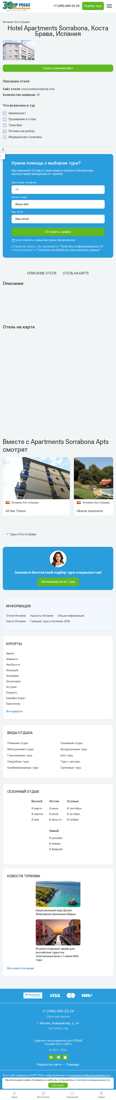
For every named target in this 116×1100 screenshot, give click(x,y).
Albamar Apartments (90, 511)
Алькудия (12, 670)
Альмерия (12, 675)
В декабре (56, 838)
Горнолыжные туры (19, 755)
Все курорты (14, 711)
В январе (55, 843)
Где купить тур (58, 1028)
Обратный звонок (58, 1017)
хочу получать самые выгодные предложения (43, 240)
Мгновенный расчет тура (58, 581)
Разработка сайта (49, 1065)
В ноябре (73, 819)
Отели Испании (16, 615)
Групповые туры (70, 767)
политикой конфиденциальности (92, 1080)
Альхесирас (13, 681)
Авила (10, 653)
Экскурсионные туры (73, 749)
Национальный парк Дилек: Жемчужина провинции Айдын (56, 912)
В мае (35, 819)
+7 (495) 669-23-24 (66, 6)
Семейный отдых (71, 743)
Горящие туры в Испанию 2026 (50, 621)
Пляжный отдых (17, 743)
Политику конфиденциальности (82, 246)
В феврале (56, 849)
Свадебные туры (18, 761)
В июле (53, 814)
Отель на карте (76, 273)
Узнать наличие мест (58, 68)
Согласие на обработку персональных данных (69, 250)
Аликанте (12, 659)
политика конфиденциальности (89, 1075)
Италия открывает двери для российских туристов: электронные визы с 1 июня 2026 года (57, 954)
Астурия (11, 687)
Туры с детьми (70, 761)
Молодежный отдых (20, 749)
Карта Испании (16, 621)
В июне (53, 808)
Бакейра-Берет (16, 698)
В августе (55, 819)
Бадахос (11, 692)
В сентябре (74, 808)
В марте (36, 808)
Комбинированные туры (22, 767)
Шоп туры (66, 755)
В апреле (37, 814)
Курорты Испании (41, 615)
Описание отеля (41, 273)
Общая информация (71, 615)
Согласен (58, 1085)
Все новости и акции (20, 968)
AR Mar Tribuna (16, 511)
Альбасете (13, 664)
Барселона (13, 703)
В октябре (73, 814)
